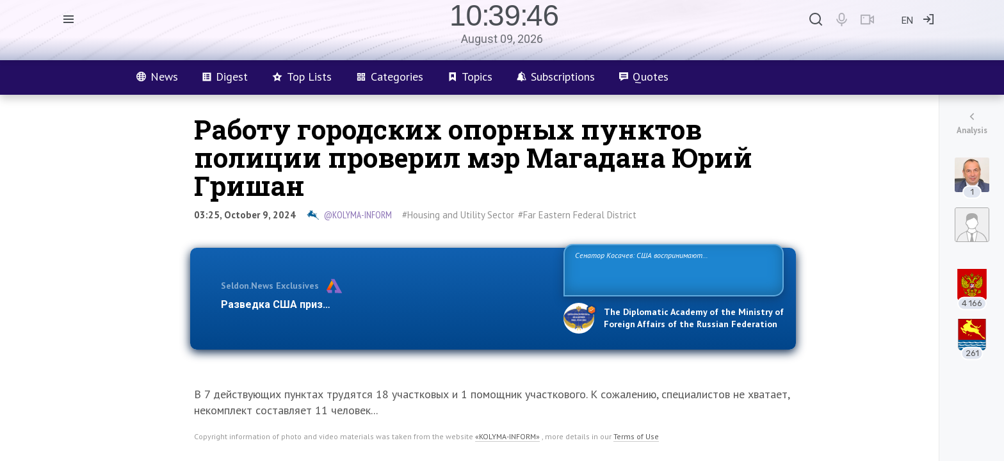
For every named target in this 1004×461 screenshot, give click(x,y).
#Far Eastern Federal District (577, 215)
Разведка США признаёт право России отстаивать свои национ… (385, 304)
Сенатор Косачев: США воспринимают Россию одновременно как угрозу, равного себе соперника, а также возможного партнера (671, 269)
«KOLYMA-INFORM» (507, 436)
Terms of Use (636, 436)
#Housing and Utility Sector (458, 215)
